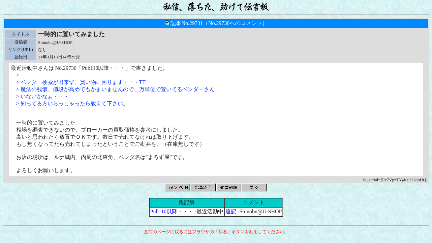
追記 (230, 211)
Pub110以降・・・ (171, 211)
